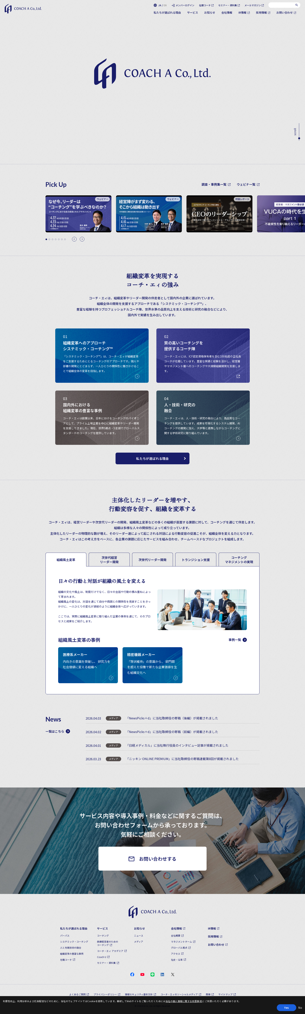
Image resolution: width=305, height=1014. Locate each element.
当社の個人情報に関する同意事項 (184, 1001)
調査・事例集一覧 (216, 184)
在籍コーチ (205, 5)
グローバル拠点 (179, 947)
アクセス (175, 953)
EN (165, 5)
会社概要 (175, 935)
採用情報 (261, 12)
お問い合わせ (284, 12)
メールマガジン (253, 5)
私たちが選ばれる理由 (167, 12)
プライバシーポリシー (105, 994)
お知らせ (209, 12)
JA (159, 5)
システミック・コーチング (74, 941)
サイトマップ (225, 994)
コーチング (103, 935)
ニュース (138, 935)
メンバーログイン (185, 5)
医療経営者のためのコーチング (107, 943)
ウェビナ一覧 (248, 184)
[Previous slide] (74, 239)
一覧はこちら (58, 731)
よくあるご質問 (77, 994)
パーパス (64, 935)
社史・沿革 (177, 959)
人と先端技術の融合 (70, 947)
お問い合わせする (157, 858)
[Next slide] (82, 239)
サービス (192, 12)
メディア (138, 941)
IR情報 (242, 12)
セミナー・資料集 (227, 5)
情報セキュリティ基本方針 (139, 994)
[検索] (296, 5)
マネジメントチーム (181, 941)
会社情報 (226, 12)
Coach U (101, 957)
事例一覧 (238, 639)
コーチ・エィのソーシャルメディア (179, 994)
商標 (208, 994)
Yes (286, 1008)
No (300, 1008)
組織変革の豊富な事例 (71, 953)
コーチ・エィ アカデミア (110, 951)
